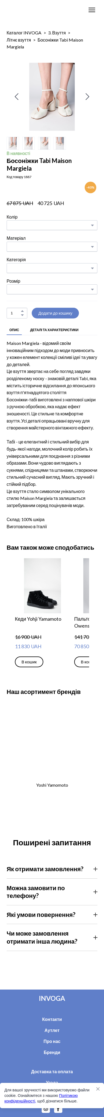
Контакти (52, 1019)
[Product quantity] (15, 313)
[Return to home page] (24, 10)
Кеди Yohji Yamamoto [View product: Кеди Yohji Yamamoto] (38, 619)
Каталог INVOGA (24, 32)
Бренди (52, 1052)
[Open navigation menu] (91, 9)
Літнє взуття (19, 39)
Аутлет (52, 1030)
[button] (22, 311)
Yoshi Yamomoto (52, 785)
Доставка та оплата (52, 1071)
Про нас (52, 1041)
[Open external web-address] (52, 742)
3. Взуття (57, 32)
